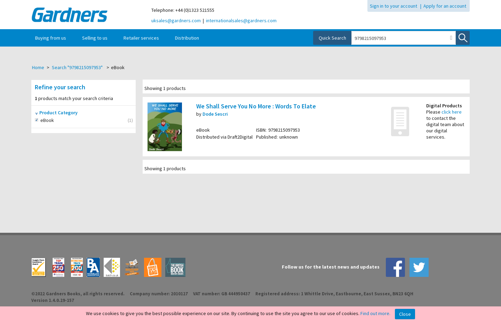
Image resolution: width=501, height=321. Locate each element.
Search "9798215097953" (77, 67)
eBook (55, 120)
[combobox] (399, 38)
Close (405, 314)
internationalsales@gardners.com (241, 20)
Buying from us (50, 38)
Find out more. (375, 313)
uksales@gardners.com (176, 20)
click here (452, 112)
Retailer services (141, 38)
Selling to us (95, 38)
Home (38, 67)
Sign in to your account (393, 6)
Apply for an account (444, 6)
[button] (451, 38)
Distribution (187, 38)
